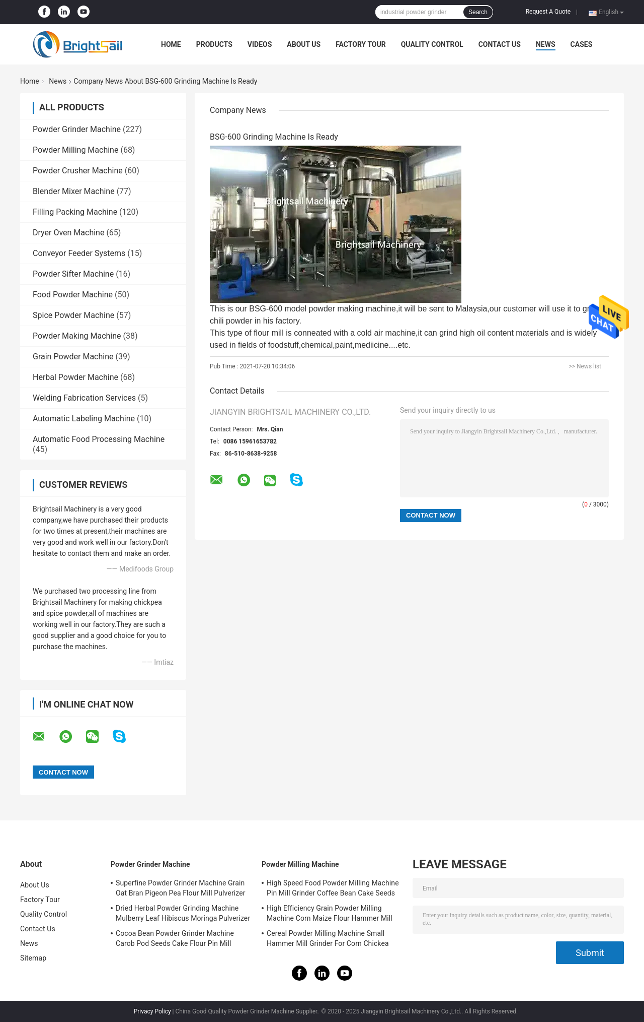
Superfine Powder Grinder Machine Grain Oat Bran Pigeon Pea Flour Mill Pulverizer (181, 888)
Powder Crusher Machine (78, 170)
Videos (260, 44)
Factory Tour (361, 44)
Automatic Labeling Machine (84, 418)
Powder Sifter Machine (73, 274)
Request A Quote (548, 11)
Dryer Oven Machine (68, 232)
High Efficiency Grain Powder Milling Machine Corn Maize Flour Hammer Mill (329, 913)
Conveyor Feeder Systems (79, 253)
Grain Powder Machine (73, 356)
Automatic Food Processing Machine (99, 439)
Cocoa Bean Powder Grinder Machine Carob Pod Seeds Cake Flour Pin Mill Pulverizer (175, 939)
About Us (303, 44)
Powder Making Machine (77, 336)
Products (214, 44)
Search (478, 12)
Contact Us (499, 44)
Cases (582, 44)
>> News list (585, 366)
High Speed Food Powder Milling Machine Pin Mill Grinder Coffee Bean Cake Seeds (333, 888)
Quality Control (432, 44)
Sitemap (33, 958)
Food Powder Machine (73, 294)
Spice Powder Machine (73, 315)
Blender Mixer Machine (74, 191)
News (545, 44)
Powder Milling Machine (75, 150)
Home (171, 44)
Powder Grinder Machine (77, 129)
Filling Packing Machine (75, 212)
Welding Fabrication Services (84, 398)
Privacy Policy (152, 1011)
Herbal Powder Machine (75, 377)
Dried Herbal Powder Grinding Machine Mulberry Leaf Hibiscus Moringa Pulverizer (183, 913)
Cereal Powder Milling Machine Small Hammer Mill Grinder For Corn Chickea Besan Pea (328, 939)
